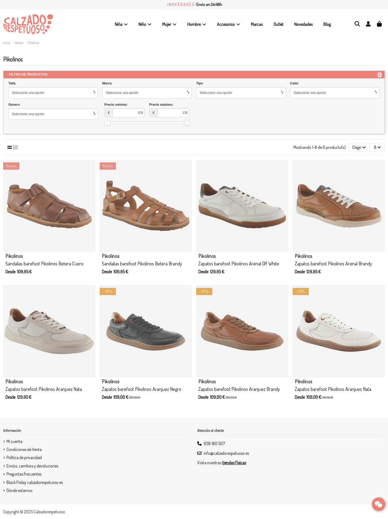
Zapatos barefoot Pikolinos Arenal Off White (238, 264)
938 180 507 (214, 443)
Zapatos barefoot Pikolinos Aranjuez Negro (141, 389)
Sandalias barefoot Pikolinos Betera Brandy (142, 264)
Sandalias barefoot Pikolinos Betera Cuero (44, 264)
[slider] (107, 123)
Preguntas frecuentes (23, 474)
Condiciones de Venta (24, 449)
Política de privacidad (24, 457)
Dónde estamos (19, 490)
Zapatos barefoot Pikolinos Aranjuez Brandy (239, 389)
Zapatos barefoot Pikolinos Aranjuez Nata (43, 389)
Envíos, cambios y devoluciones (32, 466)
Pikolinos (14, 256)
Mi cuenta (14, 441)
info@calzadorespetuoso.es (226, 453)
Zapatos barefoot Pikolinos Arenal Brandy (333, 264)
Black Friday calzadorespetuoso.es (34, 482)
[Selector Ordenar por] (359, 147)
